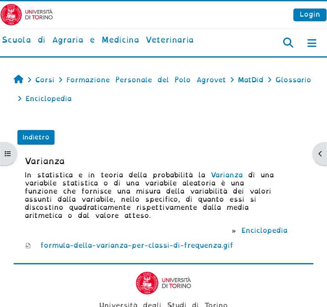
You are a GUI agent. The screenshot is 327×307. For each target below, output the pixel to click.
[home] (98, 40)
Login (310, 14)
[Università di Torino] (26, 14)
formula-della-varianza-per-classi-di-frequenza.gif (136, 245)
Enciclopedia (264, 230)
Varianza (227, 175)
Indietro (36, 137)
